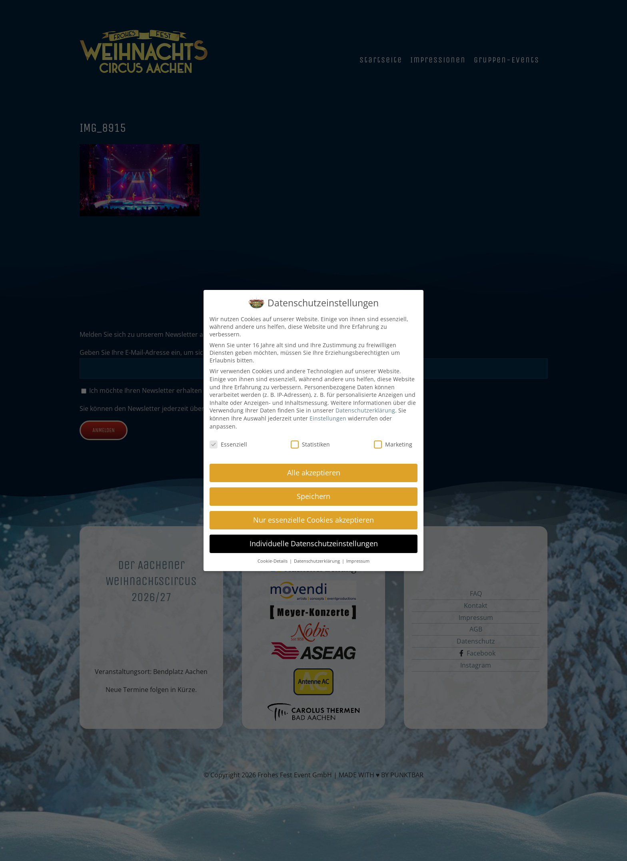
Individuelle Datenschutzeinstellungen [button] (314, 542)
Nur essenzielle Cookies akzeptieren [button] (313, 518)
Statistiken (310, 443)
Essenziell (228, 443)
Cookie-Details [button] (273, 560)
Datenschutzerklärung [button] (317, 560)
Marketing (393, 443)
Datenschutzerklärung (365, 409)
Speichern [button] (313, 495)
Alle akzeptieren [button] (313, 471)
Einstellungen (328, 417)
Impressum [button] (357, 560)
